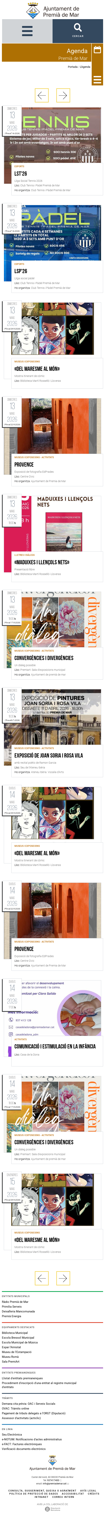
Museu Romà (10, 1357)
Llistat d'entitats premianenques (22, 1378)
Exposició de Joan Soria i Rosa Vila (48, 756)
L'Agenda (85, 66)
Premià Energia (11, 1316)
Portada (73, 66)
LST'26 (20, 174)
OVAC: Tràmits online (15, 1408)
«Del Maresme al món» (37, 369)
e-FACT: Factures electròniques (22, 1444)
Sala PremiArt (10, 1361)
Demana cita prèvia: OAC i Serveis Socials (28, 1403)
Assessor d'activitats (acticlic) (21, 1418)
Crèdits (93, 1493)
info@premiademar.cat (54, 1483)
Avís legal (88, 1490)
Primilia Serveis (12, 1306)
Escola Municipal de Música (20, 1342)
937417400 (53, 1480)
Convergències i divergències (43, 658)
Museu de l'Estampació (17, 1352)
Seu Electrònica (12, 1434)
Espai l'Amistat (11, 1347)
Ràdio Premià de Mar (15, 1302)
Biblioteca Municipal (15, 1333)
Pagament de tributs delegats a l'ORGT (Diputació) (33, 1413)
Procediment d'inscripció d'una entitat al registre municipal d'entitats (39, 1385)
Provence (24, 465)
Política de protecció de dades (33, 1493)
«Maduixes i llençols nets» (41, 563)
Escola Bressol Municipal (18, 1337)
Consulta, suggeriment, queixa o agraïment (42, 1490)
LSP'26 (20, 272)
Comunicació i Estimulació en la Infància (55, 1047)
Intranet (42, 1497)
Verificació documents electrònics (24, 1449)
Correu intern (63, 1497)
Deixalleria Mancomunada (18, 1311)
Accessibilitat (73, 1493)
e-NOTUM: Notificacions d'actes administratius (32, 1439)
